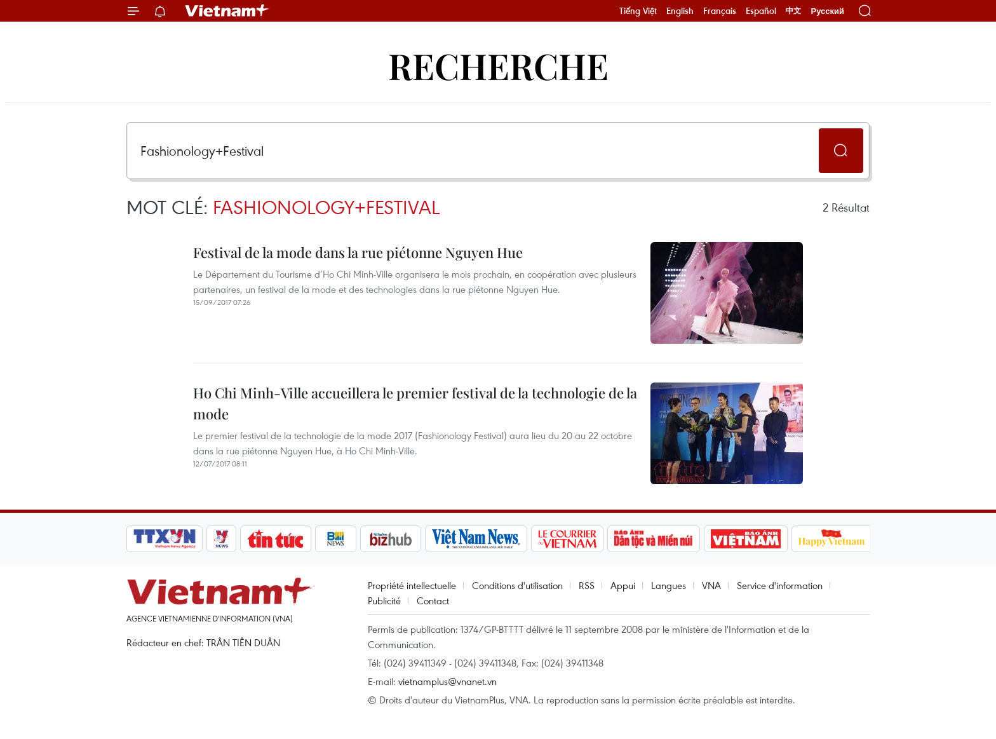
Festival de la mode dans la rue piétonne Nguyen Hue (358, 252)
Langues (668, 585)
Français (719, 11)
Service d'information (780, 585)
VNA (711, 585)
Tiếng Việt (638, 11)
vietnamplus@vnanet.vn (447, 681)
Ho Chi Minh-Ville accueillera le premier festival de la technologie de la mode (415, 403)
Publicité (384, 600)
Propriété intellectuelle (412, 585)
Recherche (498, 65)
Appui (622, 585)
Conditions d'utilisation (517, 585)
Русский (827, 11)
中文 (793, 10)
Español (761, 11)
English (680, 11)
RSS (587, 585)
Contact (433, 600)
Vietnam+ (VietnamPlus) (227, 10)
